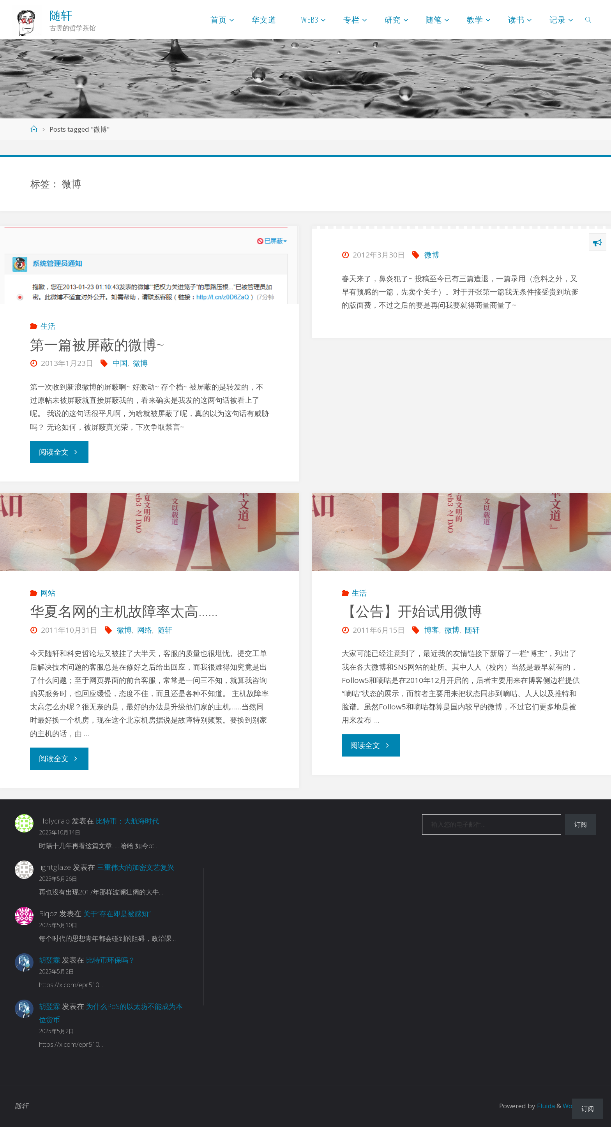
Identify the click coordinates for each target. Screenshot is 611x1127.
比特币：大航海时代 (129, 821)
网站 (48, 593)
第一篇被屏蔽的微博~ (97, 344)
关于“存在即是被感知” (119, 913)
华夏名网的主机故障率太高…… (124, 610)
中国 (120, 363)
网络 (144, 630)
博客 (431, 630)
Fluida (542, 1105)
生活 (48, 326)
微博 (140, 363)
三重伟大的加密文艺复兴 (137, 867)
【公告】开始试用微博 (412, 610)
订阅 (580, 824)
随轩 (60, 15)
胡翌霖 (50, 960)
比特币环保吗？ (113, 960)
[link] (588, 19)
